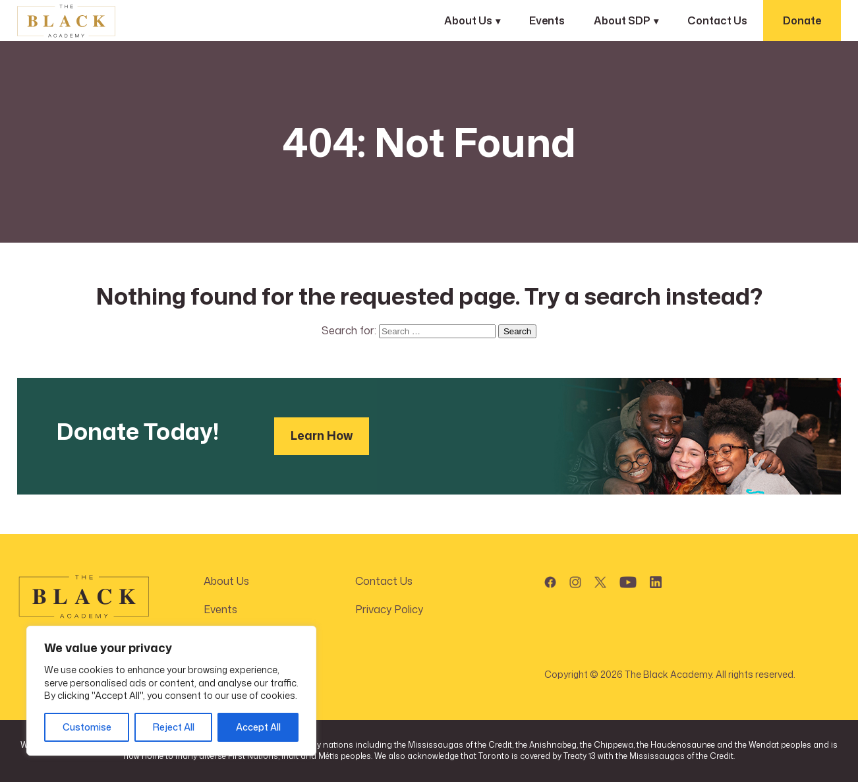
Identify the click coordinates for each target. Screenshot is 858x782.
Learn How (322, 435)
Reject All (173, 727)
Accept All (258, 727)
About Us (468, 20)
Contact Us (717, 20)
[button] (550, 580)
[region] (171, 691)
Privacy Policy (389, 609)
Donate (802, 20)
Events (547, 20)
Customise (87, 727)
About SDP (622, 20)
